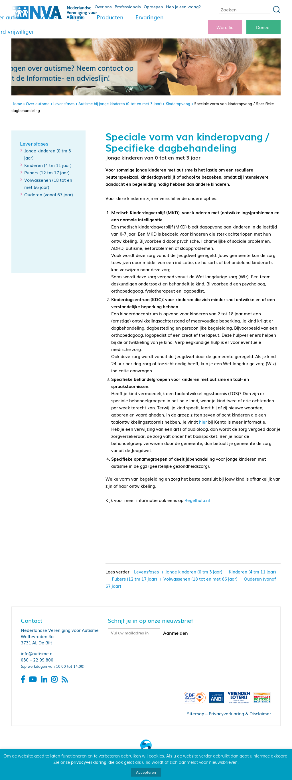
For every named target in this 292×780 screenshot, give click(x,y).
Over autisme (37, 103)
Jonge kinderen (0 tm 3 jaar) (193, 571)
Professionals (128, 6)
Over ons (103, 6)
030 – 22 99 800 (37, 659)
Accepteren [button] (146, 772)
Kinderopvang (178, 103)
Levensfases (63, 103)
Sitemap (195, 713)
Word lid (225, 27)
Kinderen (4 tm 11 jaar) (48, 165)
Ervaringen (149, 17)
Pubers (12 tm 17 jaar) (47, 172)
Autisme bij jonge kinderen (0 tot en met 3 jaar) (120, 103)
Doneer (263, 27)
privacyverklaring (88, 762)
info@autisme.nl (37, 653)
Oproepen (153, 6)
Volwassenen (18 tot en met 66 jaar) (200, 578)
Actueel (48, 17)
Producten (110, 17)
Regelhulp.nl (197, 500)
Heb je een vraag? (183, 6)
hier (203, 421)
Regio (77, 17)
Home (16, 103)
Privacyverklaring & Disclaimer (240, 713)
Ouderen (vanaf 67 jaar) (48, 194)
